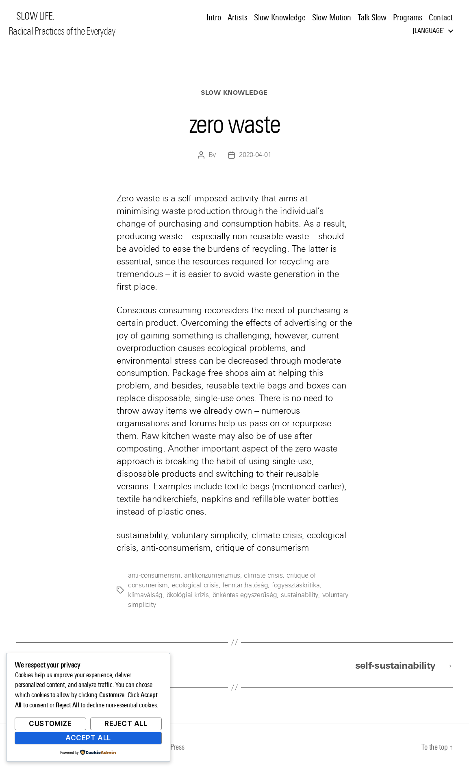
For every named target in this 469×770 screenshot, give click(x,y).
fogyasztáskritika (295, 585)
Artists (238, 17)
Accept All (88, 738)
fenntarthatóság (245, 585)
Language (429, 31)
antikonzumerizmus (212, 575)
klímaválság (145, 595)
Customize (50, 724)
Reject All (126, 724)
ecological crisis (195, 585)
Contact (441, 17)
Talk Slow (372, 17)
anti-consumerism (154, 575)
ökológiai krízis (188, 595)
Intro (213, 17)
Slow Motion (331, 17)
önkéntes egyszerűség (245, 595)
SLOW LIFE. (35, 16)
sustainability (299, 595)
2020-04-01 (255, 155)
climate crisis (263, 575)
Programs (407, 17)
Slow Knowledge (280, 17)
